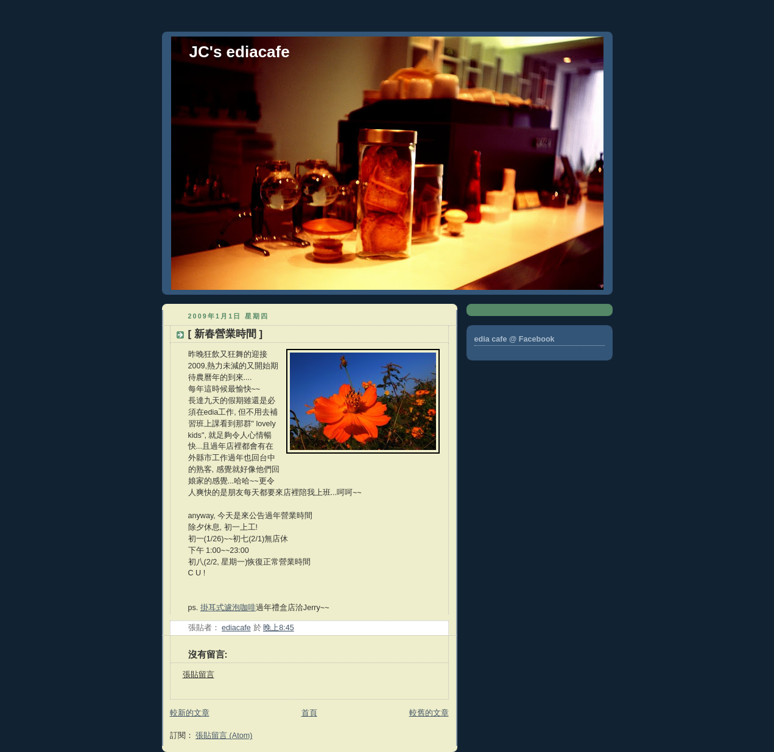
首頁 (309, 713)
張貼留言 (198, 674)
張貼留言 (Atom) (223, 735)
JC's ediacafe (239, 52)
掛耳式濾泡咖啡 (228, 607)
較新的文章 (189, 713)
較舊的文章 (429, 713)
